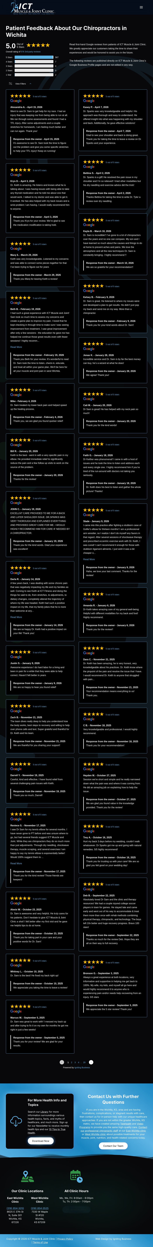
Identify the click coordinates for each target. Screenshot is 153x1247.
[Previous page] (62, 1062)
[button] (141, 7)
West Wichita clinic (95, 1134)
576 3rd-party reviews (31, 51)
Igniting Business (82, 1067)
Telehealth (125, 1123)
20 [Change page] (84, 1062)
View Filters (20, 84)
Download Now (40, 1140)
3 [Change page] (75, 1062)
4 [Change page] (78, 1062)
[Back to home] (33, 7)
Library (44, 1111)
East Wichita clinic (136, 1130)
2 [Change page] (71, 1062)
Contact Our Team (113, 1145)
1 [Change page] (68, 1062)
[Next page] (91, 1062)
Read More (16, 347)
